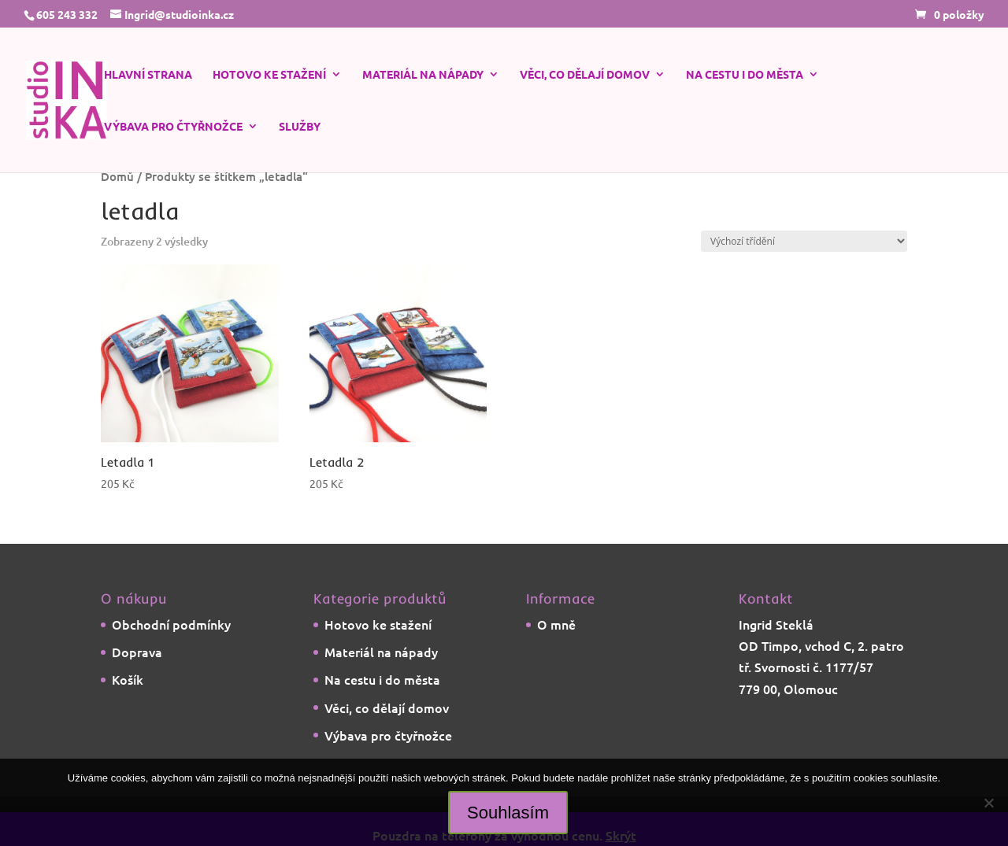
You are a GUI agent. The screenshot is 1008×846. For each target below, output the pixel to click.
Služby (300, 126)
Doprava (137, 651)
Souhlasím (508, 812)
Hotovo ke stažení (269, 74)
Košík (127, 679)
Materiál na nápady (423, 74)
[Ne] (988, 803)
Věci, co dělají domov (585, 74)
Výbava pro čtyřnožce (173, 126)
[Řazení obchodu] (804, 241)
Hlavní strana (148, 74)
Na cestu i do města (744, 74)
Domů (117, 176)
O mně (556, 624)
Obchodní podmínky (171, 624)
